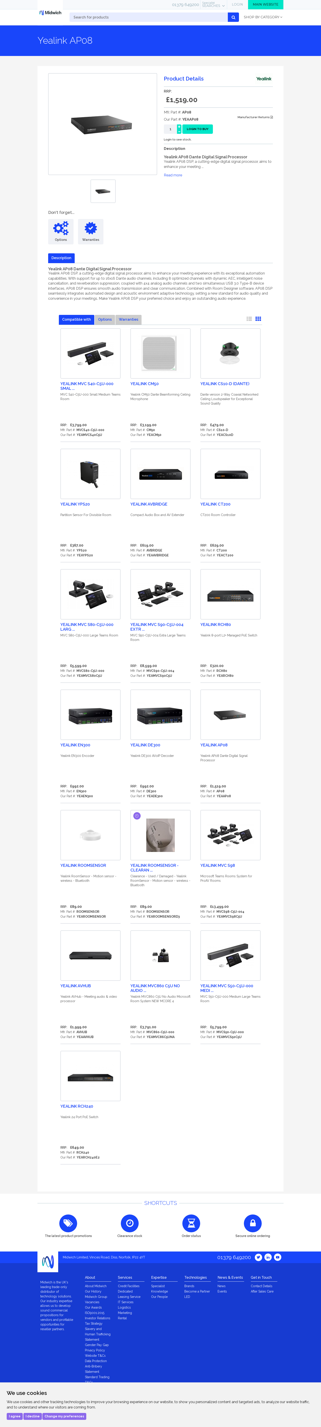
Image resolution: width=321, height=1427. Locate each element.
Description (61, 258)
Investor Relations (97, 1318)
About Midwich (96, 1286)
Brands (189, 1286)
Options (105, 319)
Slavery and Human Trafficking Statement (98, 1334)
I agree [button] (15, 1416)
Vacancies (92, 1302)
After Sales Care (262, 1291)
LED (187, 1297)
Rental (122, 1318)
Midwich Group (96, 1297)
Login (237, 4)
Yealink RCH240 (76, 1106)
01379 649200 (185, 4)
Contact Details (261, 1286)
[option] (103, 191)
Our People (159, 1297)
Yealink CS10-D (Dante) (224, 383)
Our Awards (93, 1307)
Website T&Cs (95, 1355)
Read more (173, 175)
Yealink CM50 (144, 383)
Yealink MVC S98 (217, 865)
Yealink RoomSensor (83, 865)
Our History (93, 1291)
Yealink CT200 (215, 504)
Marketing (125, 1313)
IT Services (126, 1302)
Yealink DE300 (145, 745)
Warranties (128, 319)
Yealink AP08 (214, 745)
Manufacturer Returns (255, 117)
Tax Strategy (94, 1323)
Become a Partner (197, 1291)
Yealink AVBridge (148, 504)
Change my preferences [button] (64, 1416)
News (222, 1286)
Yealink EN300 (75, 745)
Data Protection (96, 1361)
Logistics (124, 1307)
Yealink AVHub (75, 985)
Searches (211, 4)
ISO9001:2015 (94, 1313)
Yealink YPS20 (75, 504)
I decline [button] (33, 1416)
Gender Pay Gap (97, 1345)
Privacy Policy (95, 1350)
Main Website (265, 4)
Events (222, 1291)
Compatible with (76, 319)
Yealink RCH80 (215, 624)
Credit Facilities (129, 1286)
